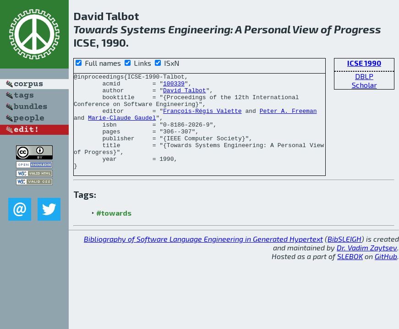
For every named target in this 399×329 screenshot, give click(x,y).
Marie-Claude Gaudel (122, 127)
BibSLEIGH (344, 258)
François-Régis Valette (202, 119)
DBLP (364, 76)
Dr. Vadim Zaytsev (367, 266)
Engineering (199, 29)
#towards (113, 232)
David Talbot (184, 94)
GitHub (386, 275)
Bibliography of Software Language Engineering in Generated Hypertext (203, 258)
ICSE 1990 (364, 62)
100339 (174, 86)
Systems (143, 29)
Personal (267, 29)
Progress (357, 29)
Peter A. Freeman (288, 119)
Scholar (364, 84)
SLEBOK (350, 275)
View (305, 29)
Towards (95, 29)
